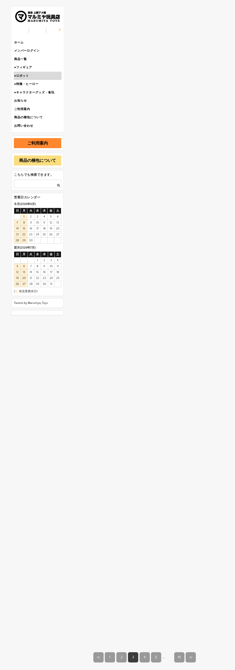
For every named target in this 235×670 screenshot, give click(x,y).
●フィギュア (25, 71)
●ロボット (23, 81)
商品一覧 (22, 62)
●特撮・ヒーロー (28, 90)
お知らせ (22, 110)
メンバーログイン (28, 52)
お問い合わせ (25, 138)
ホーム (21, 43)
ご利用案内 (24, 119)
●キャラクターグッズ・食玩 (36, 100)
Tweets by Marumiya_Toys (31, 316)
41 (179, 657)
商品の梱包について (30, 129)
